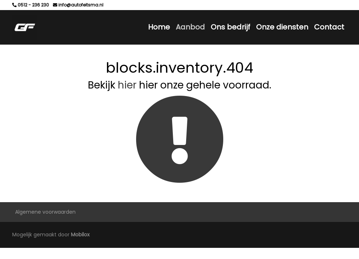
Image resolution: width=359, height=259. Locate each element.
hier (127, 85)
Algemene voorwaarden (45, 211)
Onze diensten (282, 27)
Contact (329, 27)
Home (159, 27)
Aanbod (190, 27)
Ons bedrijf (230, 27)
